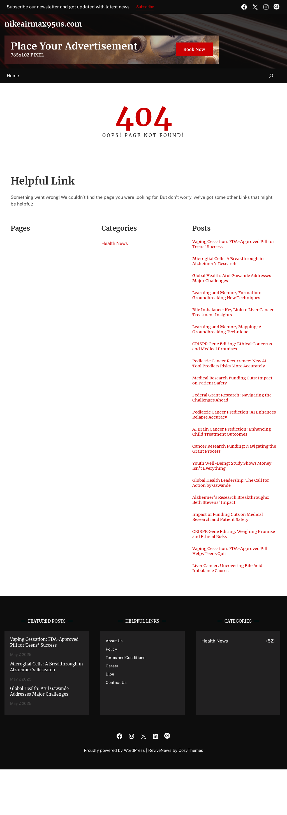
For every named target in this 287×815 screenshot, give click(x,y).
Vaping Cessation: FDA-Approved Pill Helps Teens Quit (230, 595)
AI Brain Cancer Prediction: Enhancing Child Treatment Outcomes (224, 457)
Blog (110, 719)
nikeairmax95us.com (50, 23)
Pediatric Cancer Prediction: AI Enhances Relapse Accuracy (228, 435)
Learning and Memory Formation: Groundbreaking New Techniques (231, 300)
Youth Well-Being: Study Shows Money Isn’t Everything (228, 496)
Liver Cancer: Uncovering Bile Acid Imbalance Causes (232, 613)
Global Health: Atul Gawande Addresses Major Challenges (225, 282)
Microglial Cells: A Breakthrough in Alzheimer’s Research (233, 263)
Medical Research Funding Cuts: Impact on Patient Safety (229, 398)
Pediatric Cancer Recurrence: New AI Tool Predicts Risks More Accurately (231, 377)
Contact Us (116, 728)
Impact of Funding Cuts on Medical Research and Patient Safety (232, 558)
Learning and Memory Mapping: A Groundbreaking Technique (231, 337)
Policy (111, 694)
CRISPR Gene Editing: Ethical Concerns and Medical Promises (228, 356)
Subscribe (145, 6)
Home (13, 75)
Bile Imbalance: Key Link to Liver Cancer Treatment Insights (230, 319)
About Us (115, 686)
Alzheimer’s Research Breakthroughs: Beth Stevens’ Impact (226, 536)
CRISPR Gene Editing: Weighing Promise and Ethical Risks (229, 576)
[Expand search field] (271, 75)
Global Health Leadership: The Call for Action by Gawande (232, 515)
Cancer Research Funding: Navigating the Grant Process (225, 478)
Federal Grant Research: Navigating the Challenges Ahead (233, 417)
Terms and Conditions (127, 703)
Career (112, 711)
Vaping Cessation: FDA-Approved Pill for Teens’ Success (230, 245)
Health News (114, 243)
